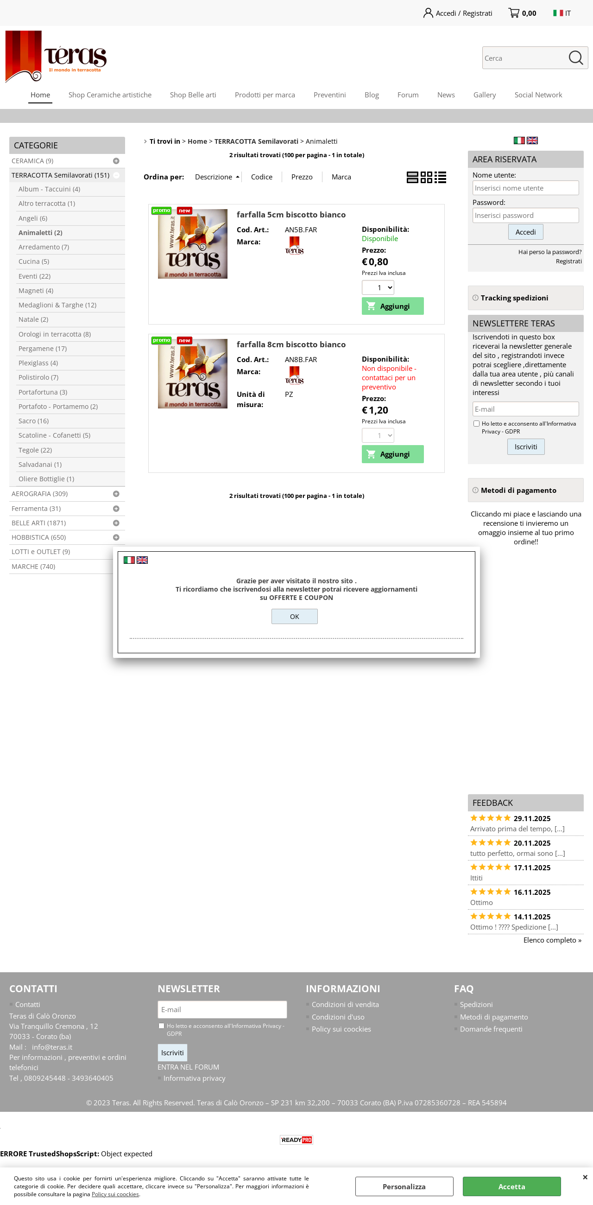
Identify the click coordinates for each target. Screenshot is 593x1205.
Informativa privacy (195, 1078)
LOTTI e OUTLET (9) (41, 552)
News (446, 94)
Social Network (538, 94)
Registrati (569, 261)
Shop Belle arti (193, 94)
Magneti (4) (36, 291)
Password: (489, 202)
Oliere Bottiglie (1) (46, 479)
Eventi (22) (34, 276)
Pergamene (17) (43, 348)
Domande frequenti (491, 1028)
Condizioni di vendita (345, 1004)
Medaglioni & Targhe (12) (57, 305)
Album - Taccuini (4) (49, 189)
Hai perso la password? (550, 252)
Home (40, 94)
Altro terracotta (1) (47, 203)
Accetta (511, 1186)
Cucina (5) (34, 261)
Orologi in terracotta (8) (55, 334)
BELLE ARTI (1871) (39, 523)
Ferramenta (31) (36, 508)
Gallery (484, 94)
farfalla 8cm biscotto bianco (291, 344)
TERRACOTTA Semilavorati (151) (60, 175)
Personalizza (404, 1186)
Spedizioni (476, 1004)
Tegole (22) (35, 450)
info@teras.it (52, 1047)
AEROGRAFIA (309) (40, 494)
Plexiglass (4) (38, 363)
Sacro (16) (34, 421)
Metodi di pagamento (494, 1016)
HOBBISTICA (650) (39, 537)
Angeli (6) (33, 218)
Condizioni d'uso (338, 1016)
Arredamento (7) (44, 247)
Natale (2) (33, 319)
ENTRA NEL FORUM (188, 1066)
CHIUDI (585, 1176)
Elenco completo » (552, 939)
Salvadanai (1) (40, 464)
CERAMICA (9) (32, 161)
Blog (372, 94)
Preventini (330, 94)
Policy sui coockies (115, 1194)
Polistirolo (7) (38, 377)
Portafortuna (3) (43, 392)
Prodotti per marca (265, 94)
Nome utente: (494, 174)
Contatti (27, 1004)
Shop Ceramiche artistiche (110, 94)
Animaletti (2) (41, 233)
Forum (408, 94)
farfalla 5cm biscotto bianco (291, 214)
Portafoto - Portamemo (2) (58, 406)
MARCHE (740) (33, 566)
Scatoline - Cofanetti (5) (54, 435)
